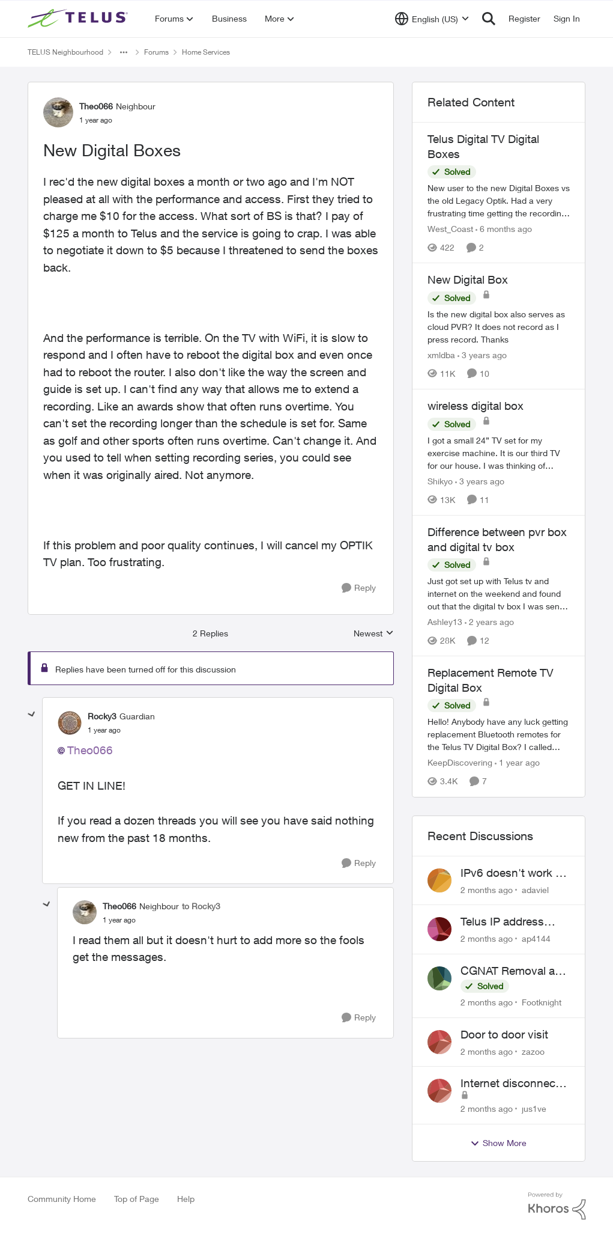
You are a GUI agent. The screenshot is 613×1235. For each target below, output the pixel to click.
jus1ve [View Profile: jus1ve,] (534, 1108)
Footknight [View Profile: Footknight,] (541, 1002)
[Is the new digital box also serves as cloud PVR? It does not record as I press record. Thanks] (498, 327)
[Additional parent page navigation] (123, 52)
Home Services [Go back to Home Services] (206, 51)
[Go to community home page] (79, 18)
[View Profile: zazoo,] (439, 1042)
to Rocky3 (201, 906)
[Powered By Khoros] (557, 1206)
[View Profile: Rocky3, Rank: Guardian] (70, 723)
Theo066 (90, 750)
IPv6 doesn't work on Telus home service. (515, 873)
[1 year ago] (517, 763)
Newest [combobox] (374, 633)
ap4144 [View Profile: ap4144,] (536, 938)
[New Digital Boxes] (104, 730)
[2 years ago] (489, 621)
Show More (498, 1143)
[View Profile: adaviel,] (439, 880)
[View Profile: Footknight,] (439, 978)
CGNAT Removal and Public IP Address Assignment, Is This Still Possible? (514, 971)
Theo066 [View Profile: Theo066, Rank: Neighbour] (96, 106)
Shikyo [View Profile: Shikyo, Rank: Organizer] (440, 481)
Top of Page (136, 1199)
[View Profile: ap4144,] (439, 929)
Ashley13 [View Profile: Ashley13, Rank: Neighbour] (444, 622)
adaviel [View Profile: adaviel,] (535, 889)
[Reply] (358, 588)
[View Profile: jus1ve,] (439, 1091)
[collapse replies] (32, 714)
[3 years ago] (482, 355)
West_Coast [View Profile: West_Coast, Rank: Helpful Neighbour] (450, 229)
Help (186, 1199)
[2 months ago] (487, 889)
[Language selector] (432, 19)
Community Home (62, 1199)
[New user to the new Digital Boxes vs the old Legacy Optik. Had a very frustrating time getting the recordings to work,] (498, 200)
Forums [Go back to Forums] (156, 51)
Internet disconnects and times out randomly (513, 1083)
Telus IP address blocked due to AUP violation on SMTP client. (511, 922)
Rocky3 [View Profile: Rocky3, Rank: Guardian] (102, 716)
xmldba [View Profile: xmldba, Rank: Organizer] (441, 355)
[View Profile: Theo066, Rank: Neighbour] (58, 112)
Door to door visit (504, 1034)
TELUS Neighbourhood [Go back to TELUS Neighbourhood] (65, 51)
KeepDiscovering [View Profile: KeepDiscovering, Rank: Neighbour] (459, 763)
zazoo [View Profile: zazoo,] (533, 1051)
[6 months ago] (504, 228)
